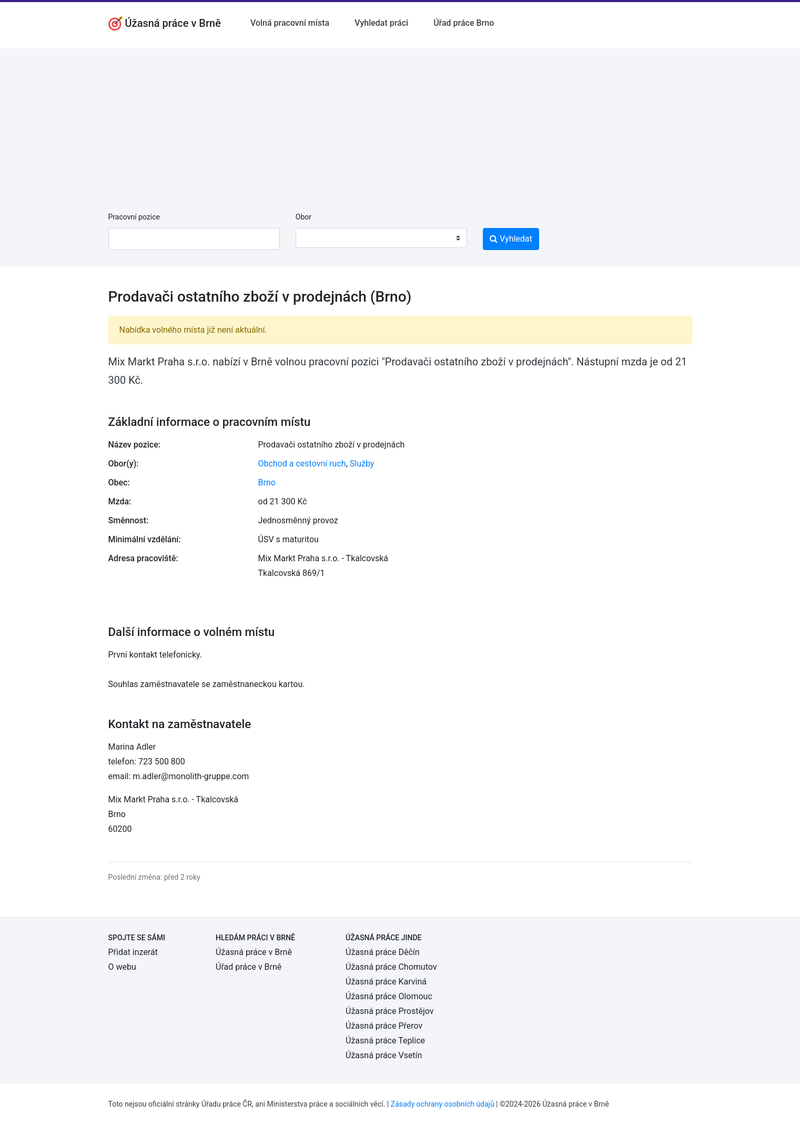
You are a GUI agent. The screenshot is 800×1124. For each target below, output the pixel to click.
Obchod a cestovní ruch (302, 464)
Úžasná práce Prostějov (389, 1011)
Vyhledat (511, 239)
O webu (122, 967)
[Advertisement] (400, 122)
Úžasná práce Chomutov (391, 967)
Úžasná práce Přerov (384, 1026)
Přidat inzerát (133, 952)
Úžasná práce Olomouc (389, 996)
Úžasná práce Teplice (385, 1041)
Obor (303, 217)
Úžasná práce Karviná (386, 982)
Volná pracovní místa (289, 23)
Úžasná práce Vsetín (384, 1055)
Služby (362, 464)
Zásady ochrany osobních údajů (442, 1104)
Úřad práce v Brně (248, 967)
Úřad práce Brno (463, 23)
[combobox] (381, 238)
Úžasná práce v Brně (254, 952)
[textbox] (317, 238)
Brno (267, 483)
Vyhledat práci (381, 23)
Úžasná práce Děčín (383, 952)
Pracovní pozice (134, 217)
